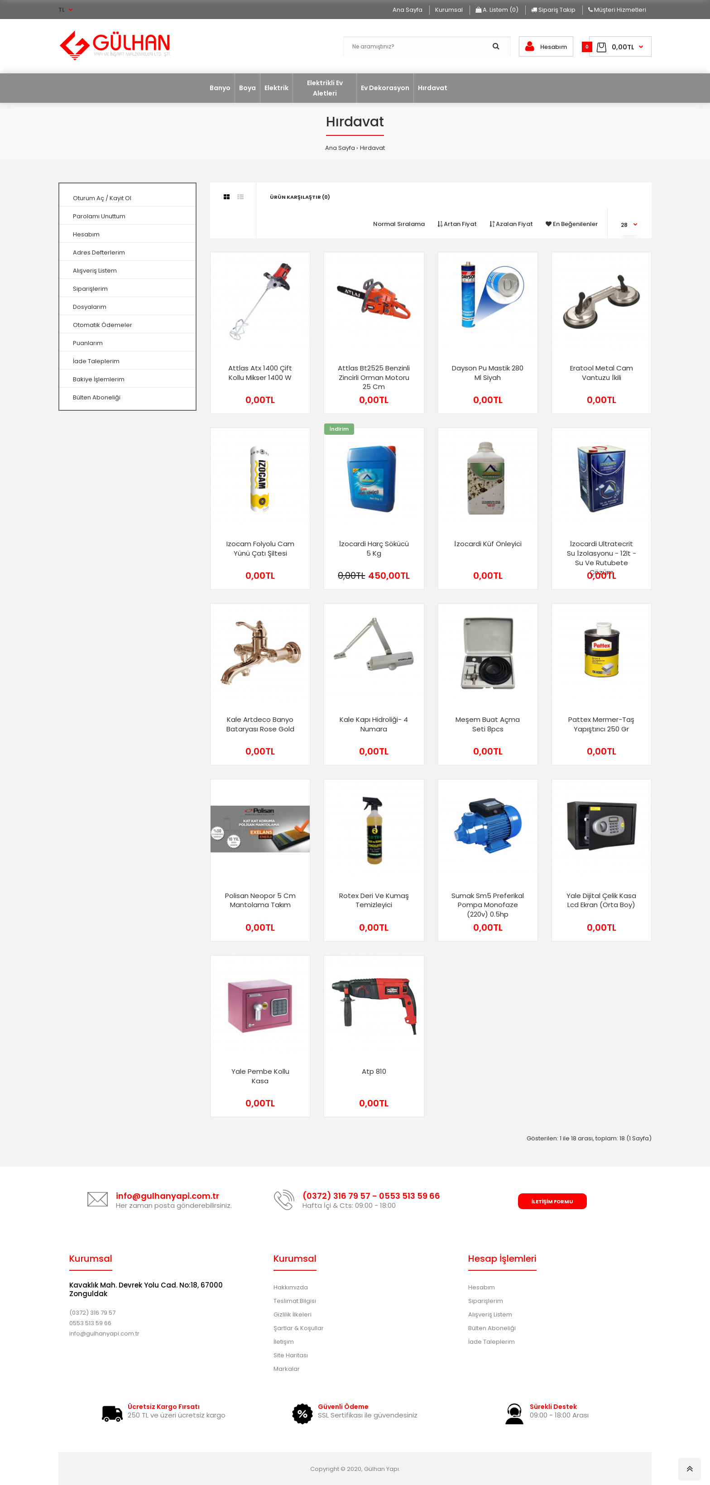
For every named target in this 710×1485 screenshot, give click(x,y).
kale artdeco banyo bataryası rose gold (260, 724)
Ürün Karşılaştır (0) (300, 197)
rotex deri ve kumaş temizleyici (374, 900)
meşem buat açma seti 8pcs (488, 724)
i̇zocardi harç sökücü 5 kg (374, 548)
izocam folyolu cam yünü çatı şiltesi (260, 548)
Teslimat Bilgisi (294, 1301)
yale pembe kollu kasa (260, 1076)
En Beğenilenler (572, 224)
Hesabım (86, 234)
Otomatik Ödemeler (102, 325)
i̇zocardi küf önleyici (488, 543)
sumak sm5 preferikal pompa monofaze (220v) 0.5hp (487, 905)
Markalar (286, 1369)
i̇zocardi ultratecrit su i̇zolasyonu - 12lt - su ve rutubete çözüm (601, 558)
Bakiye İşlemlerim (99, 379)
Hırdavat (372, 148)
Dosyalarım (89, 307)
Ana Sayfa (340, 148)
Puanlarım (88, 343)
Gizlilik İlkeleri (292, 1314)
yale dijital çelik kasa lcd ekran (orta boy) (601, 900)
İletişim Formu (552, 1201)
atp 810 (374, 1071)
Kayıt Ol (120, 198)
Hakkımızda (290, 1287)
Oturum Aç (88, 198)
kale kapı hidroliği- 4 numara (374, 724)
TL (61, 10)
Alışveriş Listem (95, 270)
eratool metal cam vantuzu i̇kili (601, 372)
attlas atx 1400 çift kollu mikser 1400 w (260, 372)
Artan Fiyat (457, 224)
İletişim (283, 1341)
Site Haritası (290, 1355)
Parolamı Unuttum (99, 216)
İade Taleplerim (96, 361)
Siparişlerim (90, 288)
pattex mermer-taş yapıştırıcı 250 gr (601, 724)
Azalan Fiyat (511, 224)
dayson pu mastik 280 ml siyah (487, 372)
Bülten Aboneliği (96, 397)
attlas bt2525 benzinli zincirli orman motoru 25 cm (374, 377)
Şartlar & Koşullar (298, 1328)
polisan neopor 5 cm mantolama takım (260, 900)
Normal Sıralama (399, 224)
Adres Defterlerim (99, 252)
